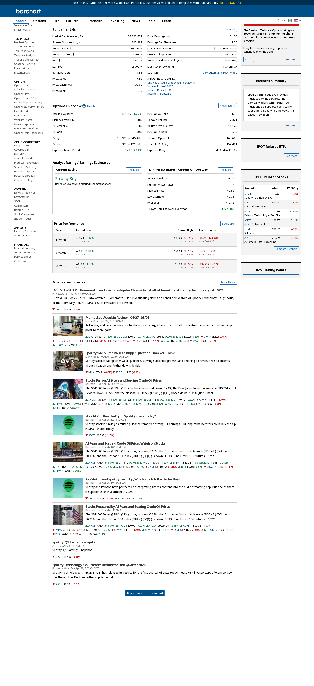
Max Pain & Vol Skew (26, 151)
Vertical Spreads (23, 181)
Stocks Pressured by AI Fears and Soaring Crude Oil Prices (127, 530)
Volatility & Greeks (24, 112)
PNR (86, 427)
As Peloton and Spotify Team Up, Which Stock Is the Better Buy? (132, 502)
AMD (170, 427)
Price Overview (23, 31)
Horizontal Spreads (25, 194)
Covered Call (21, 172)
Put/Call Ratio (21, 138)
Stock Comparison (24, 237)
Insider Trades (23, 241)
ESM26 (178, 553)
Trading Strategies (25, 69)
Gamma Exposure (24, 147)
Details (88, 129)
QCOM (59, 368)
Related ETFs (21, 233)
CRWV (202, 422)
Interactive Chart (24, 48)
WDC (141, 427)
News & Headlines (25, 215)
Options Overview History (29, 130)
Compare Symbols (286, 272)
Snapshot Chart (23, 52)
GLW (166, 363)
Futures (72, 21)
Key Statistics (21, 220)
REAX (113, 363)
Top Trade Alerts (24, 74)
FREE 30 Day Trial (230, 3)
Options (39, 21)
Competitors (21, 228)
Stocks (21, 21)
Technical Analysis (24, 78)
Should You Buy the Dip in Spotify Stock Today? (120, 439)
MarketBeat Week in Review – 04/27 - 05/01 (117, 341)
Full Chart (227, 42)
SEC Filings (20, 224)
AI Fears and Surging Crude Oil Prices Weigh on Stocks (125, 466)
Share (248, 82)
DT (175, 422)
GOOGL (121, 359)
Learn (166, 21)
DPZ (138, 363)
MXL (90, 359)
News (135, 21)
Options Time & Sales (26, 121)
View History (227, 128)
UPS (57, 431)
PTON (121, 521)
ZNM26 (152, 490)
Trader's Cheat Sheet (26, 82)
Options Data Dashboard (28, 156)
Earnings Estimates (25, 254)
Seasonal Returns (24, 87)
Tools (151, 21)
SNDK (91, 422)
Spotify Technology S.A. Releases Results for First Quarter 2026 (98, 588)
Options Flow (21, 117)
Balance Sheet (22, 279)
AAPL (152, 359)
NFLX (91, 395)
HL (123, 422)
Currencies (93, 21)
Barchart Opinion (24, 65)
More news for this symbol (145, 616)
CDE (149, 422)
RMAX (196, 363)
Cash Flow (20, 284)
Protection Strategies (26, 185)
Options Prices (22, 108)
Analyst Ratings (23, 258)
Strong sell (271, 46)
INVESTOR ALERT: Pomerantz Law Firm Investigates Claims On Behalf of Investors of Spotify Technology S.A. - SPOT (138, 313)
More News (228, 305)
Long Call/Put (21, 168)
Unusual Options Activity (28, 125)
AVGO (146, 485)
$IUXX (85, 490)
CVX (206, 359)
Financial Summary (25, 271)
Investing (117, 21)
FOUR (85, 363)
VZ (180, 359)
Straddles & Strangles (27, 190)
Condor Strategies (25, 203)
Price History (21, 91)
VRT (200, 427)
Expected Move (23, 134)
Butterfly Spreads (24, 198)
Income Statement (25, 275)
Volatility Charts (23, 143)
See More (229, 52)
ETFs (56, 21)
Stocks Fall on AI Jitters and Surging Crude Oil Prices (123, 403)
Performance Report (26, 36)
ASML (119, 490)
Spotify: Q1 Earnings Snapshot (75, 565)
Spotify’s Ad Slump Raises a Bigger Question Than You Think (129, 376)
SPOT (58, 332)
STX (113, 427)
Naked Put (20, 177)
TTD (57, 363)
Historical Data (22, 95)
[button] (297, 20)
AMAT (91, 485)
